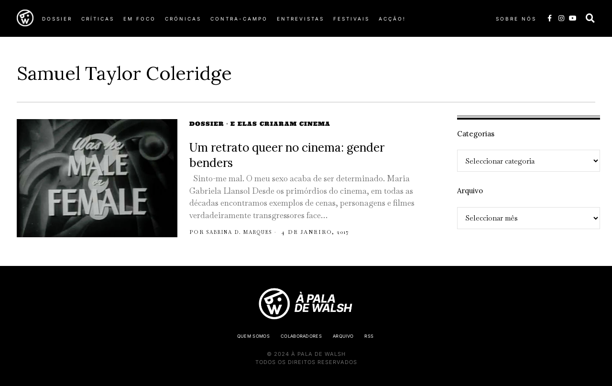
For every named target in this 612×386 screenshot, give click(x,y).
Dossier (206, 123)
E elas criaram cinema (280, 123)
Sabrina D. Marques (246, 232)
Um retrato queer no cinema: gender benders (286, 155)
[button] (590, 18)
